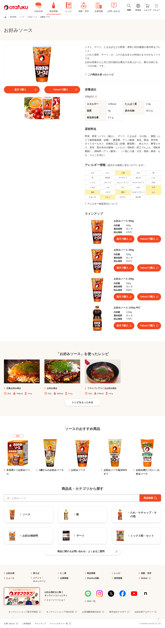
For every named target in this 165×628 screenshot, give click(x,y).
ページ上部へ (158, 618)
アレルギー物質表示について (102, 203)
